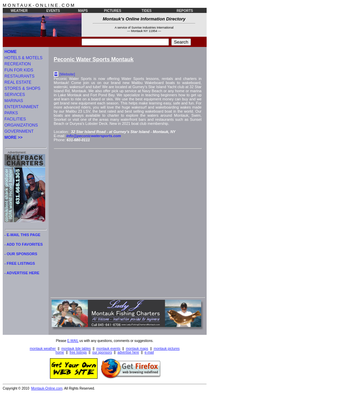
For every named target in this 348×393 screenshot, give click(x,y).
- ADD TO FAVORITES (23, 244)
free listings (78, 352)
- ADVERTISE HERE (21, 273)
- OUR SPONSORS (20, 254)
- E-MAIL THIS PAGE (22, 235)
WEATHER (19, 11)
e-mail (149, 352)
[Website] (67, 74)
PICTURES (112, 11)
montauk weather (43, 348)
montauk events (109, 348)
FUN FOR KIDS (18, 70)
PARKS (11, 113)
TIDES (147, 11)
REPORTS (185, 11)
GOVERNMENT (19, 131)
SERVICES (14, 94)
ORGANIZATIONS (21, 125)
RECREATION (17, 64)
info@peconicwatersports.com (93, 136)
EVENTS (53, 11)
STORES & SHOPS (22, 88)
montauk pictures (166, 348)
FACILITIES (15, 119)
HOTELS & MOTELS (23, 57)
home (59, 352)
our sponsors (102, 352)
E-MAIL (73, 341)
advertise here (128, 352)
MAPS (83, 11)
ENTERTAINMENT (21, 106)
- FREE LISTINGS (19, 263)
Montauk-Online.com (47, 388)
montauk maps (137, 348)
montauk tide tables (76, 348)
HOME (10, 51)
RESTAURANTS (19, 76)
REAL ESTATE (17, 82)
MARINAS (13, 100)
